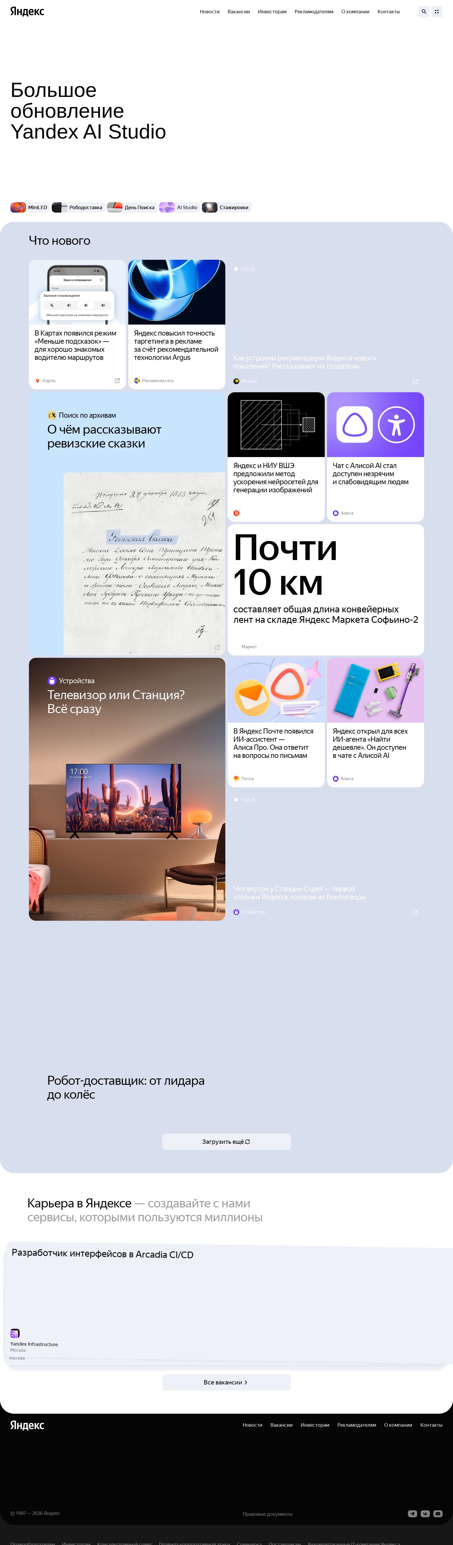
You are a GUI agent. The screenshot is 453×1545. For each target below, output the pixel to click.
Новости (210, 11)
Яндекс (52, 1530)
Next (447, 1311)
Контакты (389, 11)
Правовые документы (268, 1531)
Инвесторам (272, 11)
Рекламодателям (314, 11)
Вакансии (239, 11)
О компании (355, 11)
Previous (6, 1311)
